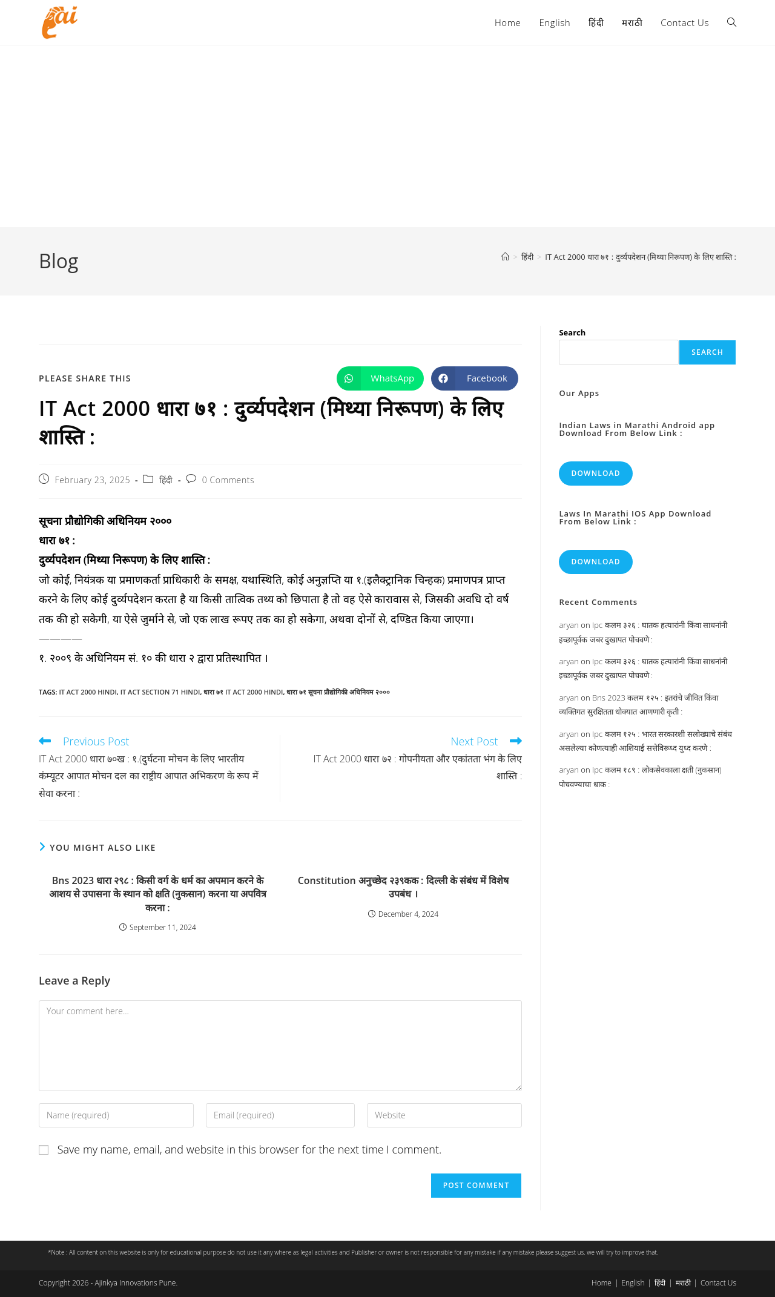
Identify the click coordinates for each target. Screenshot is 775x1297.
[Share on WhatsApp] (380, 378)
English (632, 1283)
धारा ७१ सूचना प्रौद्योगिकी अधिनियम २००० (337, 691)
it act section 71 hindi (160, 691)
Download (595, 473)
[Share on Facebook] (474, 378)
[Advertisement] (387, 136)
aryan (568, 624)
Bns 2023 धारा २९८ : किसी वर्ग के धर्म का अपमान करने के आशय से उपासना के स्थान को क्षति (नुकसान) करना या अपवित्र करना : (157, 894)
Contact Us (718, 1283)
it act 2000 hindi (87, 691)
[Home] (505, 256)
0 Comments (228, 480)
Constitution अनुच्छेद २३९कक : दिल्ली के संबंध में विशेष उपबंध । (403, 887)
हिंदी (166, 480)
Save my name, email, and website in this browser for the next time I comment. (250, 1149)
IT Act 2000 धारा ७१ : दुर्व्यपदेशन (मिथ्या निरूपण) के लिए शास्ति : (640, 256)
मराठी (683, 1283)
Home (602, 1283)
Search (572, 332)
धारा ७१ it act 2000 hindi (243, 691)
